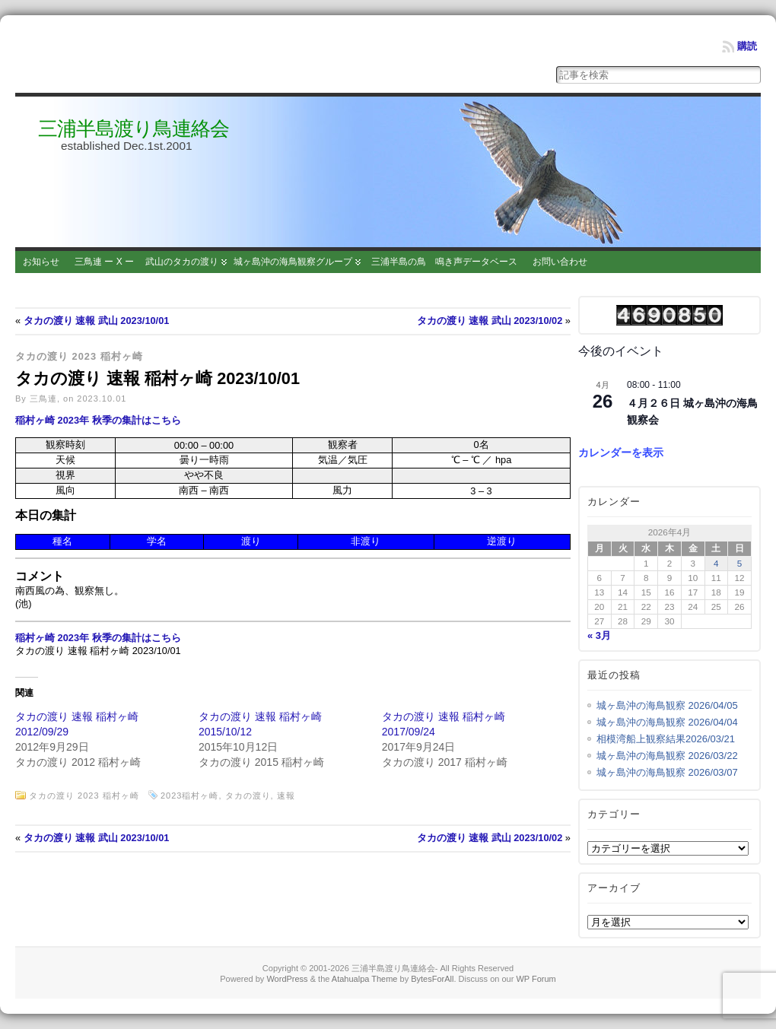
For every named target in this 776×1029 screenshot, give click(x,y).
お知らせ (41, 261)
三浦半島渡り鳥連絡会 (133, 128)
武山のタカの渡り (181, 261)
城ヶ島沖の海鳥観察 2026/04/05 (667, 705)
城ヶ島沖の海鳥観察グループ (293, 261)
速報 (286, 795)
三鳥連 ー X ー (104, 261)
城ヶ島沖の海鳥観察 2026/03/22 (667, 755)
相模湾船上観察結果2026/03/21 (665, 739)
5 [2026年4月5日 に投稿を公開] (740, 563)
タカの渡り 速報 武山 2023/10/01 (97, 320)
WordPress (286, 978)
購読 (747, 46)
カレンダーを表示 (620, 452)
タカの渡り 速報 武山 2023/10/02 (490, 320)
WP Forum (535, 978)
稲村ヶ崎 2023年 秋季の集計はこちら (98, 420)
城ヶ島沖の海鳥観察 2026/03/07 (667, 772)
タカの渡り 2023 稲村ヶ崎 (79, 356)
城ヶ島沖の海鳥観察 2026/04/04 (667, 722)
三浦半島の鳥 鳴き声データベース (444, 261)
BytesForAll (432, 978)
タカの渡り (248, 795)
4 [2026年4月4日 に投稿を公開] (716, 563)
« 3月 (599, 635)
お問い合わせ (560, 261)
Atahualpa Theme (365, 978)
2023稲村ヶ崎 (189, 795)
